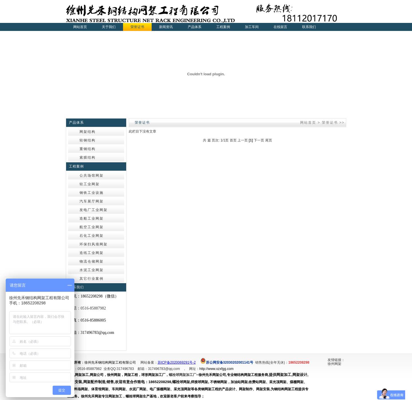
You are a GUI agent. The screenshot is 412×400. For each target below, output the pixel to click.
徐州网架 (334, 364)
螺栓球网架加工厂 (182, 375)
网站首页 (80, 27)
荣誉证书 (330, 123)
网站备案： (149, 362)
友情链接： (336, 360)
